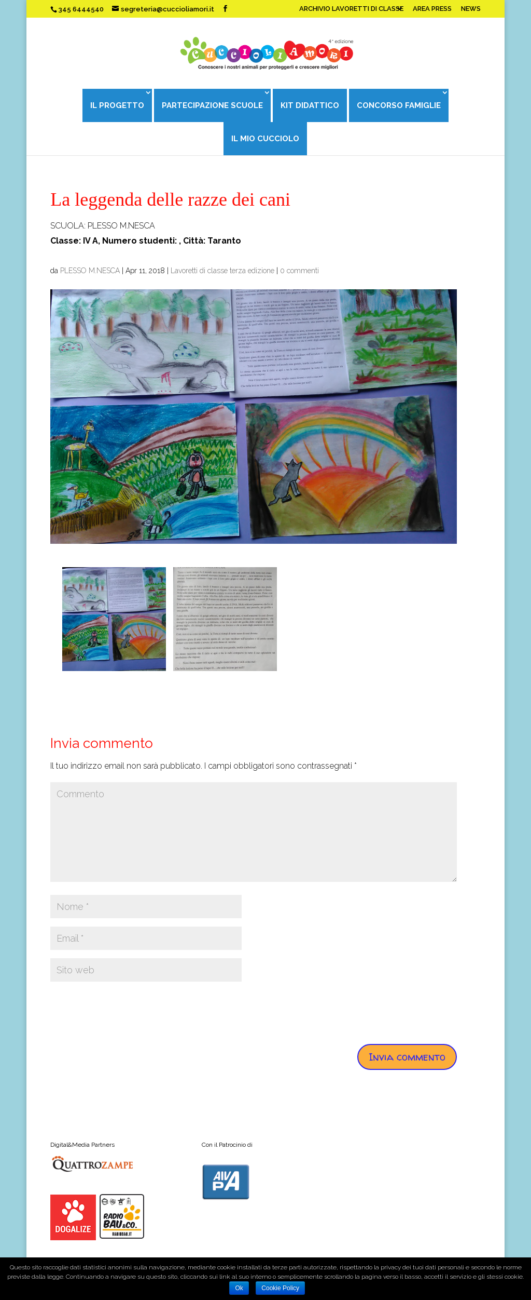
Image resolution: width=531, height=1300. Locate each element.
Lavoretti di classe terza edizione (222, 270)
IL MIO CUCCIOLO (265, 138)
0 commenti (299, 270)
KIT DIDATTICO (310, 105)
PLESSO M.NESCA (90, 270)
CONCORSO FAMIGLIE (399, 105)
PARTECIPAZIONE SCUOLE (212, 105)
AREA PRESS (432, 8)
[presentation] (129, 1010)
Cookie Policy (280, 1288)
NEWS (471, 8)
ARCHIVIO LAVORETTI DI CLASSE (351, 8)
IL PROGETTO (117, 105)
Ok (239, 1288)
